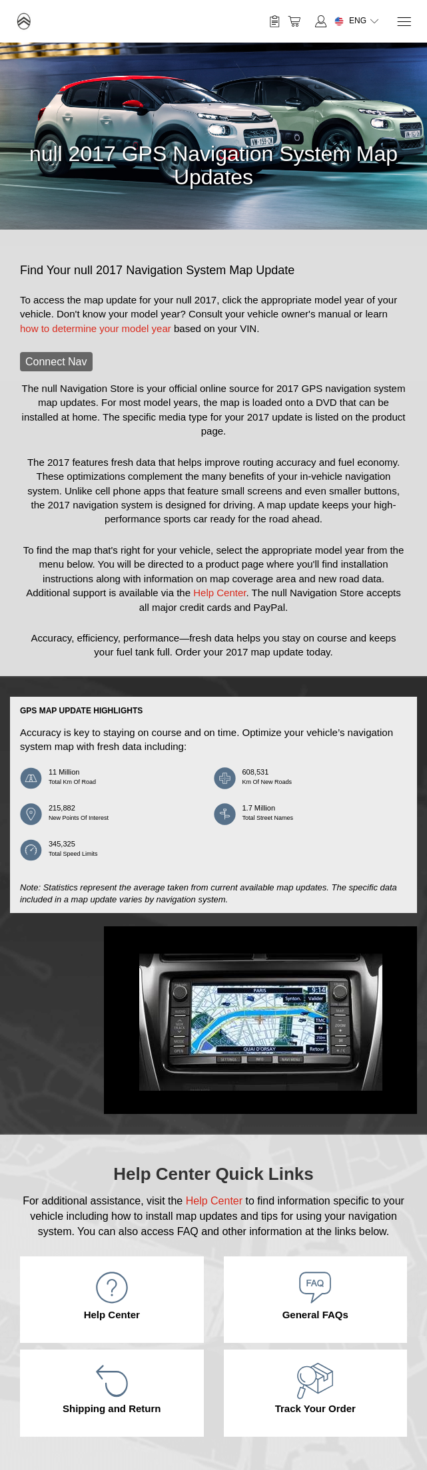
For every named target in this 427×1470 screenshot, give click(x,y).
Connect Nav (56, 361)
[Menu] (403, 21)
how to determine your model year (95, 328)
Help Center (219, 592)
